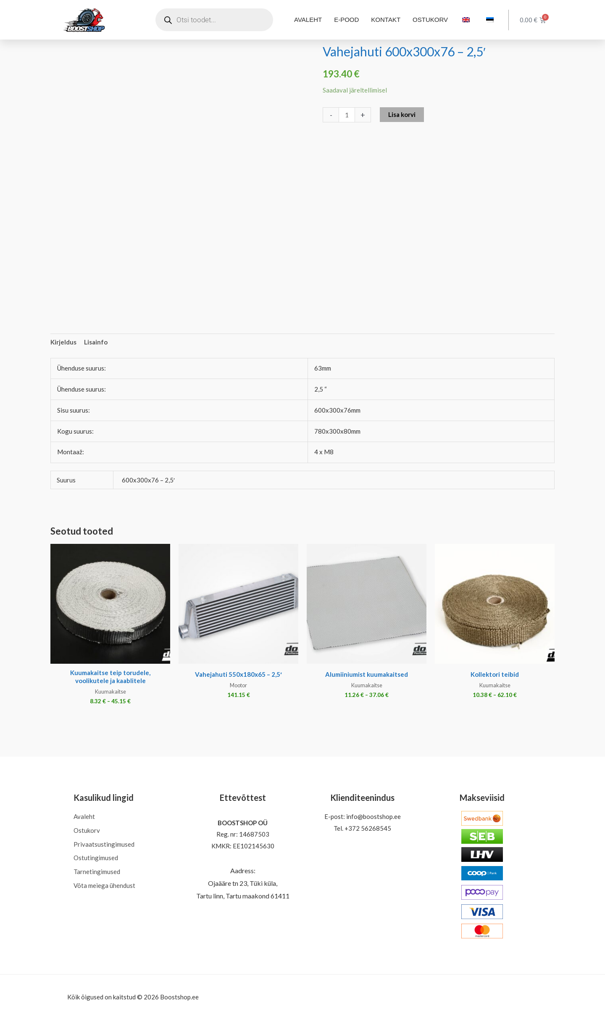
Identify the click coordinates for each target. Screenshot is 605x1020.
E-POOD (346, 19)
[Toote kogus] (347, 114)
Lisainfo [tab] (96, 342)
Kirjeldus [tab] (63, 342)
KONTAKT (385, 19)
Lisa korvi (402, 114)
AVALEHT (308, 19)
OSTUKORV (430, 19)
